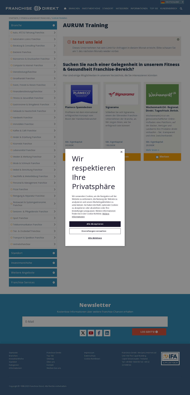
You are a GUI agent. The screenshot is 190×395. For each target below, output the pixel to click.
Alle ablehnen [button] (95, 238)
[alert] (95, 197)
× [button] (121, 152)
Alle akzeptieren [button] (95, 224)
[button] (95, 231)
